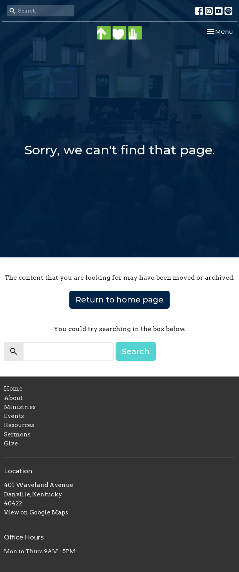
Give (11, 443)
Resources (19, 425)
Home (13, 388)
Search (136, 351)
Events (14, 416)
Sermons (17, 434)
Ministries (20, 407)
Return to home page (119, 299)
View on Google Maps (36, 512)
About (13, 398)
